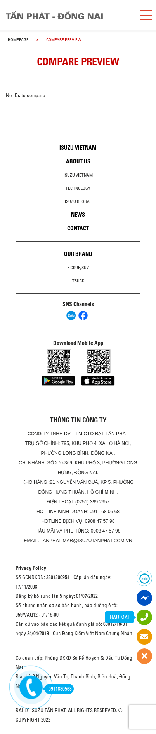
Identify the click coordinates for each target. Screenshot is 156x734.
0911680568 (58, 689)
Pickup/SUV (78, 267)
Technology (78, 188)
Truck (78, 281)
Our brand (78, 254)
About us (78, 161)
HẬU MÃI (119, 617)
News (78, 214)
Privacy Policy (31, 568)
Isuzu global (78, 201)
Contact (78, 228)
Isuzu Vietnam (78, 147)
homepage (18, 39)
